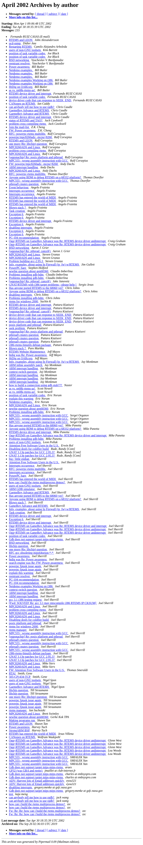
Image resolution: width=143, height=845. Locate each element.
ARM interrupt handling (24, 167)
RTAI (12, 673)
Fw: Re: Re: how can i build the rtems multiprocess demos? (45, 810)
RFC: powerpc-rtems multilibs (27, 133)
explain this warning (21, 398)
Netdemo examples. (21, 70)
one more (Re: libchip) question (28, 143)
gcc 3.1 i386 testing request (25, 599)
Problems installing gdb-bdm (26, 274)
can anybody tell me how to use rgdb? (32, 107)
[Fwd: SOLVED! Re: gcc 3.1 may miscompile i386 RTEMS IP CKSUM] (53, 603)
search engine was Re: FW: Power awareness (36, 562)
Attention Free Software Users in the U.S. (34, 445)
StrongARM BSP (19, 730)
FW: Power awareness (22, 130)
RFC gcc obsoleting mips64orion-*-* (31, 552)
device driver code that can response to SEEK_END (40, 100)
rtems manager (18, 629)
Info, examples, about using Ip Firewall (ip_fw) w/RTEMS (44, 264)
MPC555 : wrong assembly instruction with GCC (39, 160)
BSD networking (19, 60)
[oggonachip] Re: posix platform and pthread (36, 157)
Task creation (17, 210)
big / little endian (19, 458)
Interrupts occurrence (22, 190)
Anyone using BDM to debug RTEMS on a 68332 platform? (45, 177)
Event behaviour (19, 187)
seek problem (17, 328)
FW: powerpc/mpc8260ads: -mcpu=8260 (34, 164)
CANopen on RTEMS (22, 103)
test (11, 794)
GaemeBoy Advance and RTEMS (29, 110)
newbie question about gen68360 (29, 271)
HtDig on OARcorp (21, 86)
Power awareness (19, 66)
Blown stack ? (18, 207)
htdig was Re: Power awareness (28, 355)
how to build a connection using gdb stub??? (36, 385)
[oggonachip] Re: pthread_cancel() (30, 251)
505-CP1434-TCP (20, 676)
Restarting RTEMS (20, 46)
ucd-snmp (15, 43)
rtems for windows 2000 (24, 301)
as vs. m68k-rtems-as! (22, 90)
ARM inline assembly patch (26, 365)
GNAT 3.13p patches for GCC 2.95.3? (32, 452)
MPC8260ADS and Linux (25, 147)
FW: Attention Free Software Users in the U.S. (37, 670)
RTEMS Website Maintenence (27, 351)
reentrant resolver (20, 63)
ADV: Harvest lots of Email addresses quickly (37, 780)
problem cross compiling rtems (28, 123)
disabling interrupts (21, 227)
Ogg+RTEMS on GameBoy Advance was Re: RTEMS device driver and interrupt (58, 435)
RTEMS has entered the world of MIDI (32, 197)
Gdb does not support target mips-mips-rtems (36, 539)
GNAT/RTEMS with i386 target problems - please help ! (43, 284)
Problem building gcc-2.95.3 (26, 261)
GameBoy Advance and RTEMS (28, 505)
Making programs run (22, 720)
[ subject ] (53, 13)
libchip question (19, 546)
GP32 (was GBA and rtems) (26, 770)
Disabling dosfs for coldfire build (29, 448)
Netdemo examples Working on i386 (31, 80)
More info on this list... (23, 17)
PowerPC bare (18, 267)
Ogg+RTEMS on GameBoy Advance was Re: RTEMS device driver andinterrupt (57, 241)
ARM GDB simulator (22, 489)
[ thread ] (40, 13)
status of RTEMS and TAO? (26, 120)
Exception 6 (16, 214)
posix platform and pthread (25, 324)
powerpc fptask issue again (25, 566)
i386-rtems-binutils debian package (30, 345)
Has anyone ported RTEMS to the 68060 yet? (36, 288)
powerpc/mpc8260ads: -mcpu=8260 (31, 137)
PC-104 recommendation (24, 237)
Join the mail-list (19, 127)
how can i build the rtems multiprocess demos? (37, 482)
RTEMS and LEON (21, 40)
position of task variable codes (27, 53)
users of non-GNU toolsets (25, 50)
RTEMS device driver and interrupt (30, 93)
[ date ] (64, 13)
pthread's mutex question (24, 184)
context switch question (23, 371)
